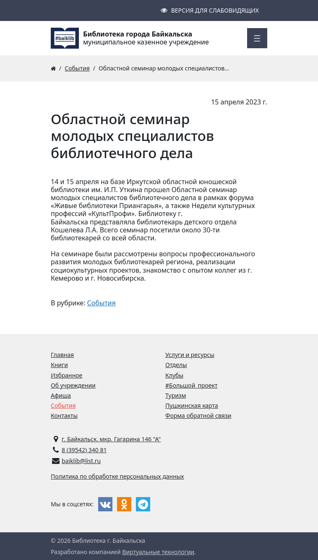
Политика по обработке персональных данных (117, 476)
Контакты (64, 415)
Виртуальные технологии (158, 552)
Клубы (174, 375)
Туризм (175, 395)
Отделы (176, 365)
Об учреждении (73, 385)
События (101, 302)
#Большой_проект (191, 385)
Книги (59, 365)
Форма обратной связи (198, 415)
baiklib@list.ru (81, 461)
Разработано (69, 552)
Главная (62, 355)
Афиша (61, 395)
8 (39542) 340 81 (84, 450)
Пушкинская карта (191, 405)
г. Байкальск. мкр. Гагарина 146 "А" (111, 439)
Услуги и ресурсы (189, 355)
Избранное (66, 375)
